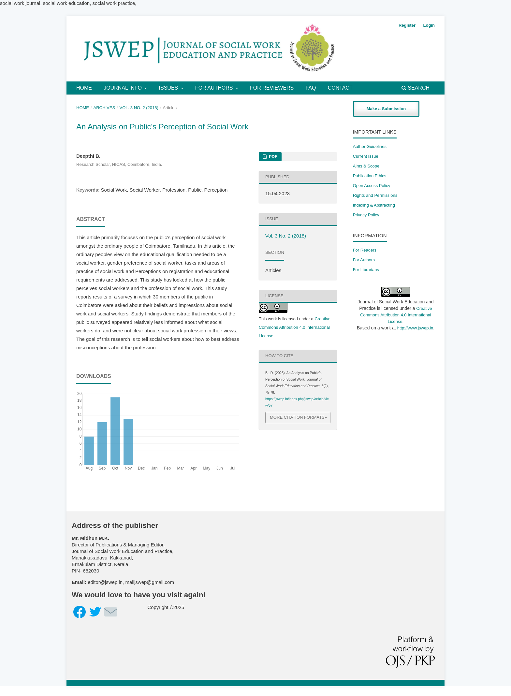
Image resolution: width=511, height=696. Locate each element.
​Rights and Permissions (375, 195)
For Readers (364, 250)
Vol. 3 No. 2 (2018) (139, 107)
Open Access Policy (371, 185)
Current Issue (365, 156)
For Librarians (366, 269)
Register (407, 25)
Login (429, 25)
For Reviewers (272, 88)
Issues (169, 88)
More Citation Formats (297, 417)
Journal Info (123, 88)
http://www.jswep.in (415, 328)
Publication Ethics (370, 175)
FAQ (310, 88)
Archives (104, 107)
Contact (340, 88)
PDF (272, 156)
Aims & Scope (366, 166)
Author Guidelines (370, 146)
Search (416, 88)
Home (84, 88)
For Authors (214, 88)
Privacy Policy (366, 214)
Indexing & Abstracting (374, 205)
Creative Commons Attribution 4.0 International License (294, 327)
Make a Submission (386, 108)
